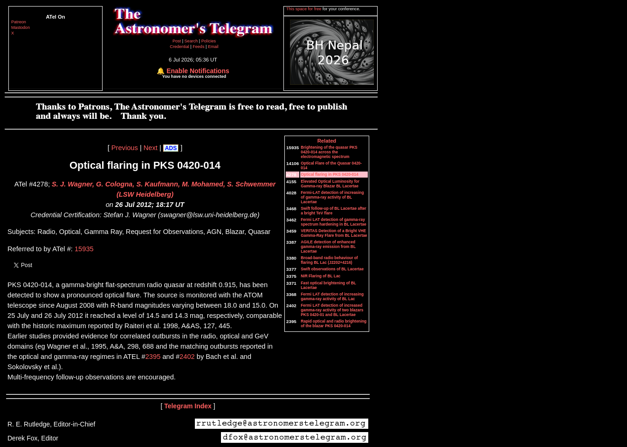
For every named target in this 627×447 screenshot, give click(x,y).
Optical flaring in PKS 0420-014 (329, 174)
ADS (171, 148)
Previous (124, 147)
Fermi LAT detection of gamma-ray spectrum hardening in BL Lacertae (333, 222)
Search (192, 41)
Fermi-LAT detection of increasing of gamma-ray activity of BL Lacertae (332, 197)
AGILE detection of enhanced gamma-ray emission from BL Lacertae (328, 247)
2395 (153, 356)
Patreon (18, 22)
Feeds (198, 46)
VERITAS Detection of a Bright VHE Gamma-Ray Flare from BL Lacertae (334, 233)
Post (177, 41)
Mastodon (20, 27)
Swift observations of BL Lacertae (332, 269)
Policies (208, 41)
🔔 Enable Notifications (193, 71)
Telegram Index (188, 406)
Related (326, 141)
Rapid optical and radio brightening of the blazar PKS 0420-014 (333, 323)
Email (213, 46)
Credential (180, 46)
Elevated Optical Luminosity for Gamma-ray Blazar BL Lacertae (330, 183)
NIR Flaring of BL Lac (320, 276)
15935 (84, 249)
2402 (187, 356)
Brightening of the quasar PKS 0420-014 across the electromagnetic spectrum (329, 152)
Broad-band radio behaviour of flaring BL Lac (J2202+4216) (329, 260)
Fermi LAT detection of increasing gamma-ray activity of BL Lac (332, 296)
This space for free (304, 9)
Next (151, 147)
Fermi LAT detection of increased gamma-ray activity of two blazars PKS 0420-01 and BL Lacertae (332, 310)
